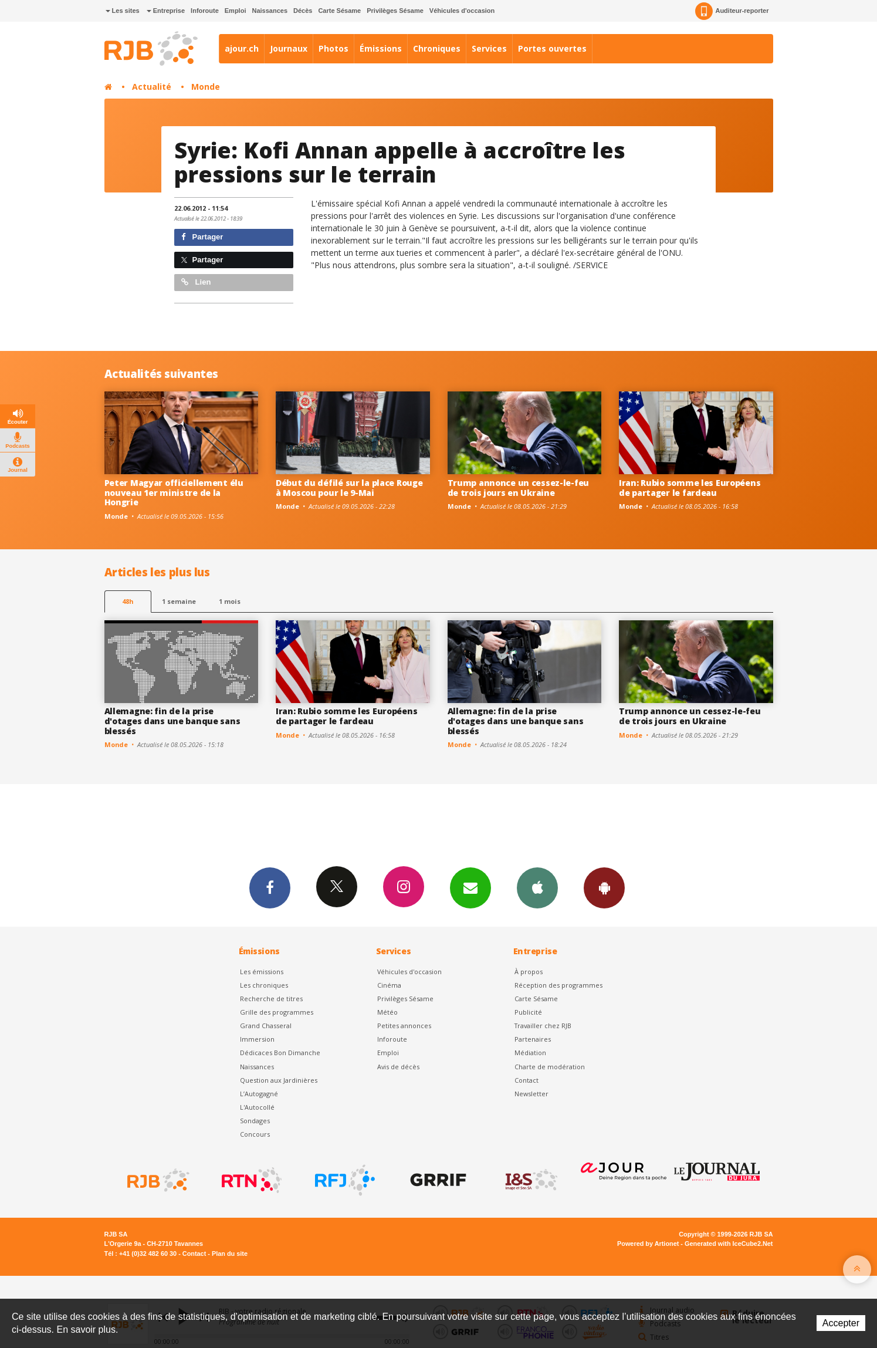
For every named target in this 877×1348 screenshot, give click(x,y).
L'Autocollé (257, 1107)
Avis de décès (398, 1066)
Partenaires (532, 1039)
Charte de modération (549, 1066)
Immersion (257, 1039)
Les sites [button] (123, 10)
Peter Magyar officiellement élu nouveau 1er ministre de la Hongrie (173, 492)
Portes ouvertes (552, 48)
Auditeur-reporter (731, 11)
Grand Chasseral (266, 1025)
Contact (526, 1080)
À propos (528, 971)
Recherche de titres (271, 998)
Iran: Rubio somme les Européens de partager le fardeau (689, 487)
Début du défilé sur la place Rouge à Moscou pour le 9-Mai (349, 487)
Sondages (255, 1120)
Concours (255, 1134)
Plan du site (230, 1253)
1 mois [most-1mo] (230, 601)
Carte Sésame (339, 10)
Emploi (235, 10)
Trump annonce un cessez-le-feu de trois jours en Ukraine (519, 487)
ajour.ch (242, 48)
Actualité (151, 86)
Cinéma (389, 985)
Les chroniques (264, 985)
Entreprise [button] (166, 10)
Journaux (288, 48)
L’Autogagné (259, 1093)
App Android (604, 887)
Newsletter (531, 1093)
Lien (196, 282)
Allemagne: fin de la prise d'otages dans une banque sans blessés (172, 720)
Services (489, 48)
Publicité (528, 1012)
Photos (333, 48)
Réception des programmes (558, 985)
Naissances (269, 10)
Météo (387, 1012)
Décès (302, 10)
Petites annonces (404, 1025)
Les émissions (261, 971)
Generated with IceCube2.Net (729, 1243)
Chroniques (436, 48)
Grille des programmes (276, 1012)
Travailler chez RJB (542, 1025)
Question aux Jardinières (278, 1080)
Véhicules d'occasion (462, 10)
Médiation (530, 1052)
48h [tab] (127, 601)
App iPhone (537, 887)
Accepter (840, 1323)
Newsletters (470, 887)
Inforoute (205, 10)
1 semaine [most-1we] (179, 601)
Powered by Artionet (648, 1243)
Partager (202, 236)
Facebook (269, 887)
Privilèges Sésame (395, 10)
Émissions (381, 48)
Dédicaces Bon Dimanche (280, 1052)
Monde (205, 86)
